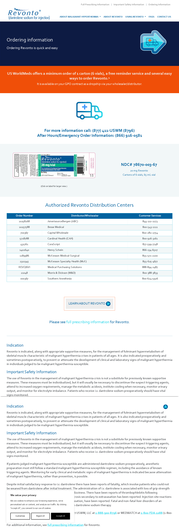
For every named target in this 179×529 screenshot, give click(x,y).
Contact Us (164, 17)
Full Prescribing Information (95, 5)
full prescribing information (87, 322)
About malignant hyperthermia (79, 17)
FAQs (151, 17)
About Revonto (113, 17)
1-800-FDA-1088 (152, 513)
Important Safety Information (129, 5)
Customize (20, 516)
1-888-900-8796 (106, 513)
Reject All (40, 516)
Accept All (60, 516)
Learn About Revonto (89, 303)
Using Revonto (134, 17)
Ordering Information (159, 5)
